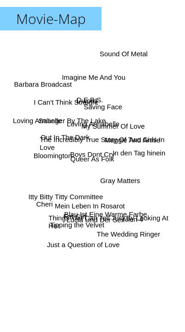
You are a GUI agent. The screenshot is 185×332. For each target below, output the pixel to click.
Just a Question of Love (83, 245)
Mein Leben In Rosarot (90, 206)
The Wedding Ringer (128, 234)
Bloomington (53, 156)
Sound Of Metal (124, 54)
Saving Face (103, 106)
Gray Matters (120, 181)
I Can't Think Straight (66, 102)
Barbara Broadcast (43, 85)
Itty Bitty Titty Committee (65, 197)
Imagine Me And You (93, 77)
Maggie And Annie (132, 140)
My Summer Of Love (113, 126)
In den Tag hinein (139, 153)
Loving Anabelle (37, 121)
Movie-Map (51, 18)
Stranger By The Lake (72, 121)
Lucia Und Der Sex (94, 219)
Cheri (44, 204)
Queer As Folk (92, 159)
